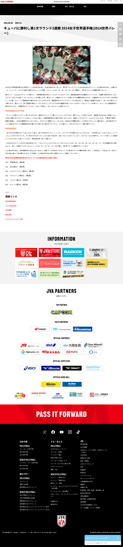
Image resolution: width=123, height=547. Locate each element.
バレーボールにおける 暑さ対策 (61, 464)
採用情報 (83, 502)
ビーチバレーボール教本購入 (60, 491)
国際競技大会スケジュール (28, 501)
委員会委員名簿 (85, 493)
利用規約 (15, 532)
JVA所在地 (83, 455)
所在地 (54, 532)
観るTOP (24, 474)
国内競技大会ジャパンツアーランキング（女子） (35, 510)
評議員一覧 (83, 487)
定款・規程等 (84, 461)
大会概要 (8, 210)
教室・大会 (54, 469)
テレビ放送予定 (10, 205)
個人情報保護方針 (7, 532)
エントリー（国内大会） (58, 477)
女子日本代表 (24, 455)
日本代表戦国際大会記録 (27, 498)
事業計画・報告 (85, 458)
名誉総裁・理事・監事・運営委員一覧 (92, 490)
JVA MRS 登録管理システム (88, 505)
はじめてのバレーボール (58, 449)
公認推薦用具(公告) (86, 481)
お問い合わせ (37, 532)
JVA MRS (108, 2)
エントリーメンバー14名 (14, 219)
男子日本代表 (24, 452)
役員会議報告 (84, 496)
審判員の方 (54, 504)
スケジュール (24, 481)
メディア (101, 2)
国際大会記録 (24, 484)
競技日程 (8, 214)
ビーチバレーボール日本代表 (29, 463)
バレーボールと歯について (59, 461)
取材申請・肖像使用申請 (88, 499)
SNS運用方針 (22, 532)
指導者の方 (54, 501)
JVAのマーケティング (87, 464)
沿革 (81, 467)
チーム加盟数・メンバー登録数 (90, 508)
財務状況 (83, 473)
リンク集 (29, 532)
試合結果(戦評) (10, 201)
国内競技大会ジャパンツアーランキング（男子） (35, 507)
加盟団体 (83, 470)
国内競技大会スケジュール (28, 487)
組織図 (82, 484)
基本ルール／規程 (56, 483)
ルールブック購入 (56, 455)
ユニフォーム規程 (56, 452)
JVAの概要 (83, 447)
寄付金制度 (83, 444)
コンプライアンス (85, 476)
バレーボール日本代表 (27, 449)
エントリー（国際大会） (58, 480)
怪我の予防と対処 (56, 458)
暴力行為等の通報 (47, 532)
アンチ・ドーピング (57, 466)
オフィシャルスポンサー (88, 478)
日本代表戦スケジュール (27, 495)
